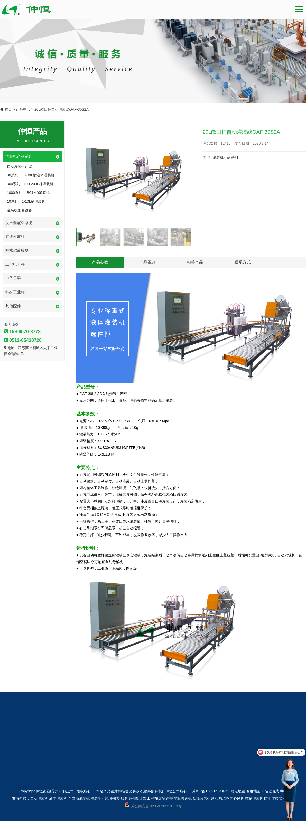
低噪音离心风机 (205, 798)
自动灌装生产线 (19, 166)
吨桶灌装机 (254, 798)
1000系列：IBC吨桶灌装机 (28, 193)
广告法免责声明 (274, 791)
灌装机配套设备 (19, 210)
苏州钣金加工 (139, 798)
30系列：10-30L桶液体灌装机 (30, 175)
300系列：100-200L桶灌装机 (30, 184)
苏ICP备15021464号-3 (210, 791)
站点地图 (238, 791)
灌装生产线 (100, 798)
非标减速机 (183, 798)
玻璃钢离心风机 (231, 798)
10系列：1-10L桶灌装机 (26, 201)
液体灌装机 (58, 798)
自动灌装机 (39, 798)
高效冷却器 (119, 798)
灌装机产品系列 (225, 157)
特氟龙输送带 (162, 798)
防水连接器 (273, 798)
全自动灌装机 (79, 798)
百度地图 (253, 791)
